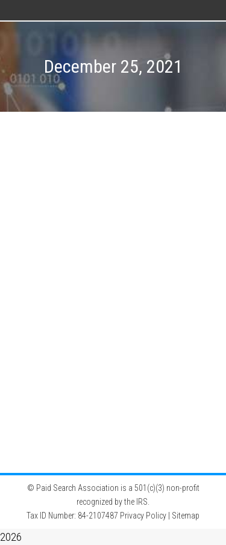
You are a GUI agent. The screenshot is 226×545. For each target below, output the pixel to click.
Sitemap (185, 515)
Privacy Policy (143, 515)
